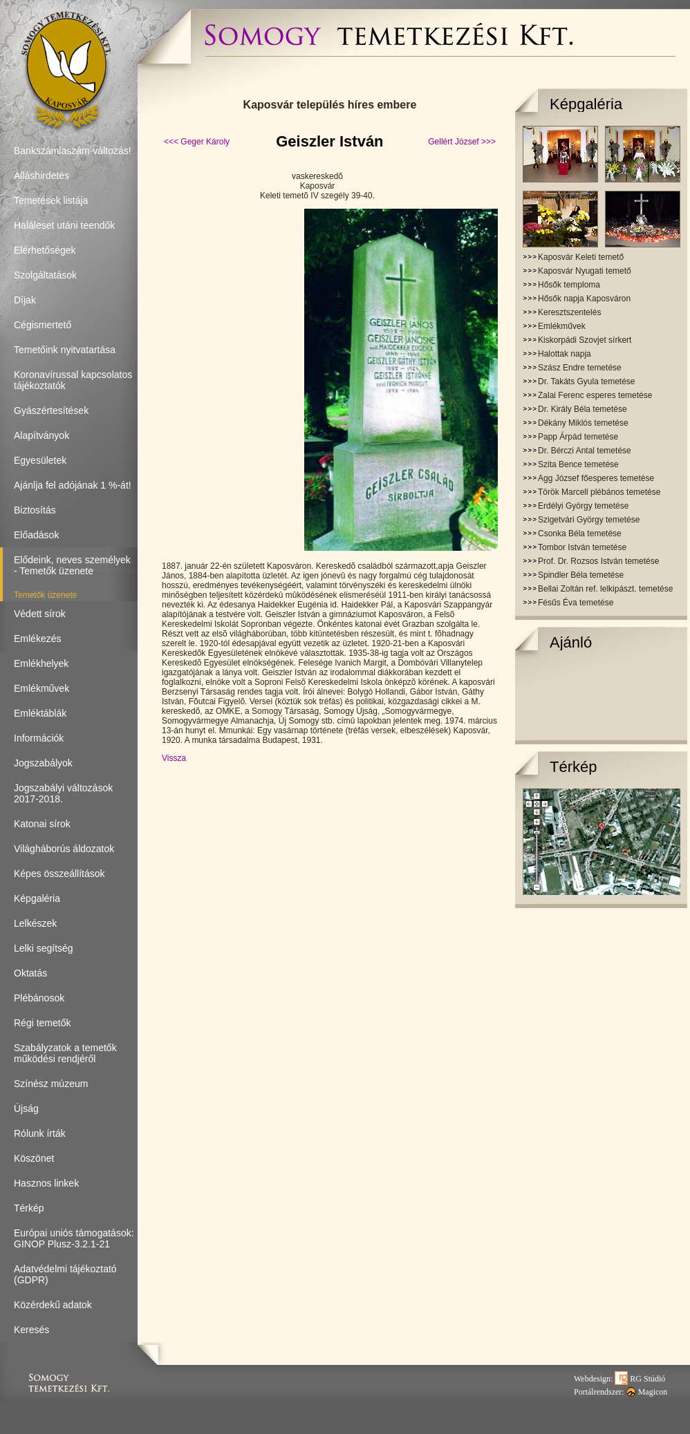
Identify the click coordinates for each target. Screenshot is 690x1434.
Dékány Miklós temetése (583, 423)
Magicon (647, 1392)
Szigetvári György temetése (589, 520)
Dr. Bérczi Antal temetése (584, 450)
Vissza (174, 758)
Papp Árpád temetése (578, 437)
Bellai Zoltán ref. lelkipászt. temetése (605, 589)
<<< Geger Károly (197, 142)
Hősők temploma (569, 285)
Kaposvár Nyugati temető (584, 271)
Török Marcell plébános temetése (599, 492)
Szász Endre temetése (580, 367)
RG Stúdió (640, 1379)
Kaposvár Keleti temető (581, 257)
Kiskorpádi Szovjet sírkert (584, 340)
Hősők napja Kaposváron (584, 298)
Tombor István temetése (582, 547)
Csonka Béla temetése (580, 533)
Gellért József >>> (462, 142)
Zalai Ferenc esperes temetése (595, 395)
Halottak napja (564, 354)
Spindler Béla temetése (581, 575)
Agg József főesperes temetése (596, 478)
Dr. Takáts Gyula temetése (586, 381)
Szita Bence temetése (578, 464)
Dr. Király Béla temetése (582, 409)
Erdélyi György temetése (583, 506)
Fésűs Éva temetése (575, 602)
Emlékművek (562, 326)
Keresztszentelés (569, 312)
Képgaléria (586, 104)
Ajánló (571, 642)
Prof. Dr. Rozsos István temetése (598, 561)
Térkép (573, 766)
